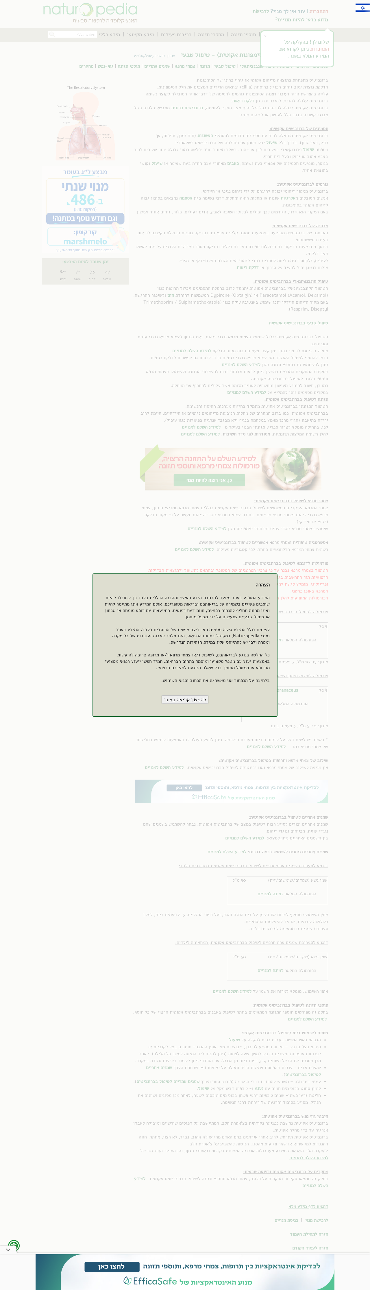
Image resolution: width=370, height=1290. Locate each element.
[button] (185, 699)
